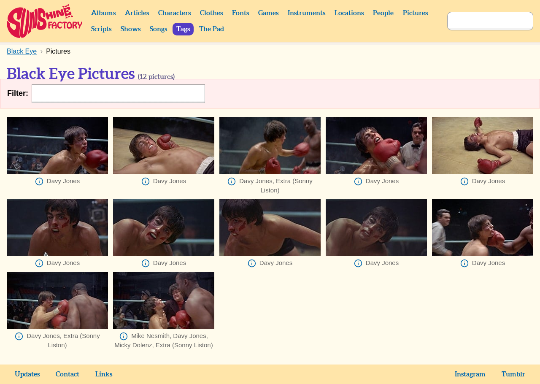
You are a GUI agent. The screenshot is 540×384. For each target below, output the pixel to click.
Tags (183, 29)
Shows (130, 29)
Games (268, 13)
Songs (158, 29)
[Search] (481, 21)
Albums (103, 13)
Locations (349, 13)
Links (103, 374)
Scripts (101, 29)
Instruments (306, 13)
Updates (27, 374)
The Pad (211, 29)
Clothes (211, 13)
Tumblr (513, 374)
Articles (137, 13)
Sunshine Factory (45, 21)
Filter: (17, 93)
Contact (67, 374)
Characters (174, 13)
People (383, 13)
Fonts (240, 13)
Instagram (470, 374)
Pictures (415, 13)
